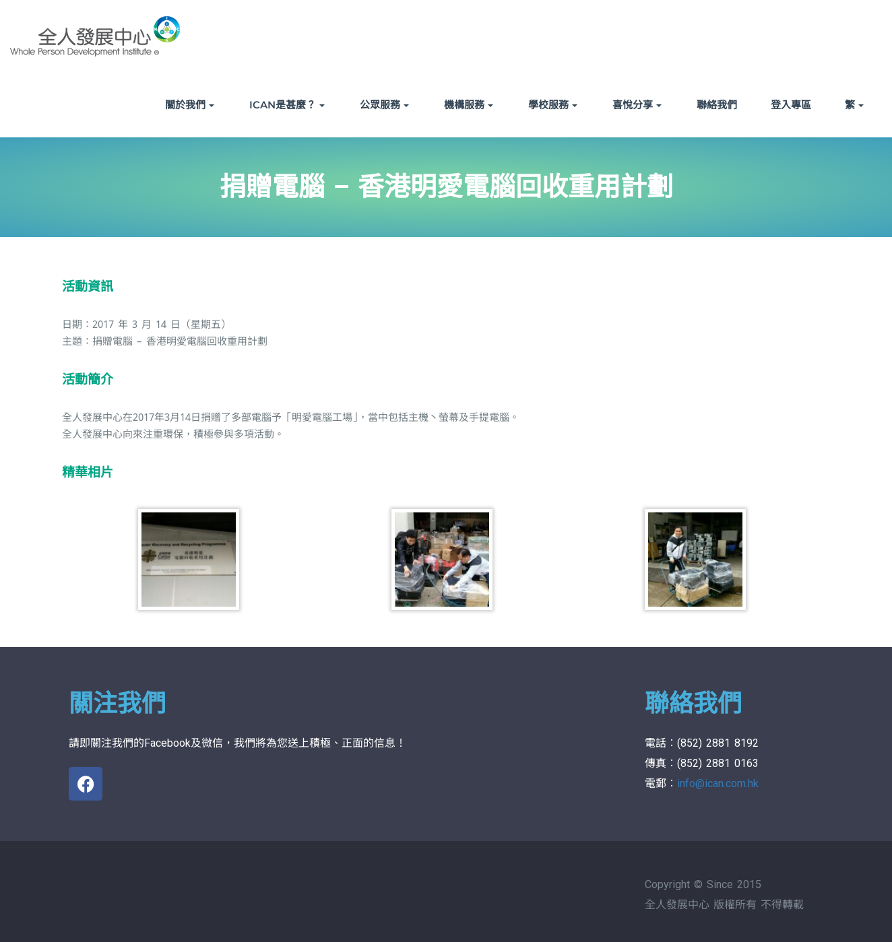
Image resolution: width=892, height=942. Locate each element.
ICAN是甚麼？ (287, 104)
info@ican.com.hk (718, 783)
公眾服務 (384, 104)
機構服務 (468, 104)
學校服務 (552, 104)
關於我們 (189, 104)
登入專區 (791, 104)
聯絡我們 (717, 104)
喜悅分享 (637, 104)
